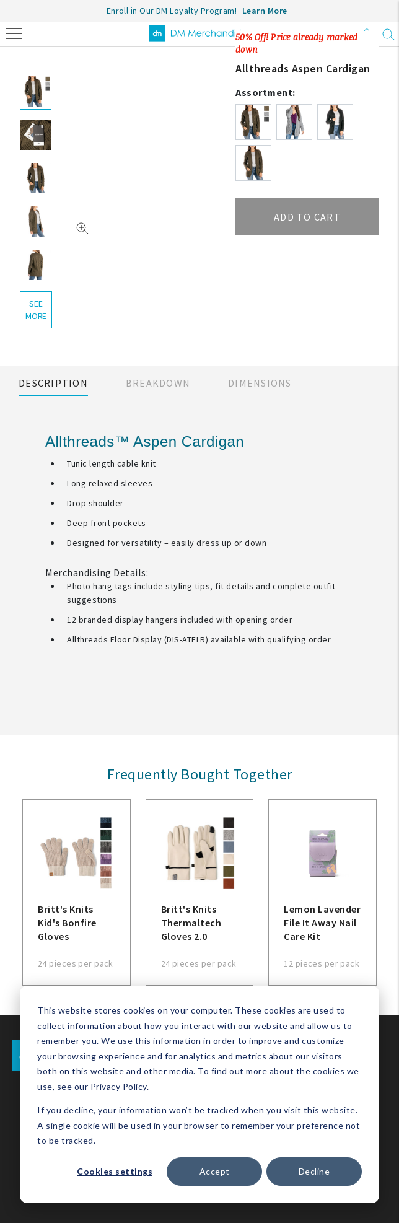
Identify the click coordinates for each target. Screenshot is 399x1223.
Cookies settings (114, 1171)
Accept (215, 1171)
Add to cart (307, 217)
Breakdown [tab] (158, 383)
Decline (314, 1171)
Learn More (264, 10)
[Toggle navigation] (14, 32)
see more (35, 310)
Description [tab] (53, 383)
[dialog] (199, 1094)
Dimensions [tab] (260, 383)
